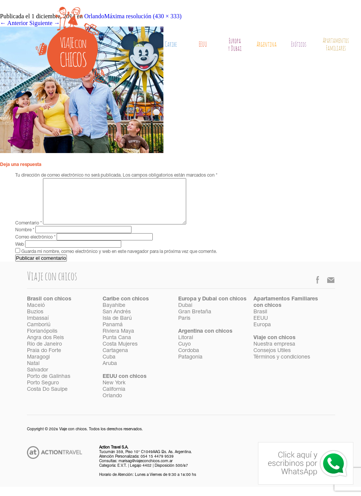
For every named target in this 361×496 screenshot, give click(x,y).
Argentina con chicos (205, 340)
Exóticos (298, 44)
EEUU (203, 44)
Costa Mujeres (120, 353)
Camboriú (39, 334)
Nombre (24, 239)
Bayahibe (114, 315)
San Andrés (117, 321)
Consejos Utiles (272, 360)
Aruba (110, 373)
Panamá (113, 334)
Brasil (138, 44)
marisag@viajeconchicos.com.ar (146, 470)
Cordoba (188, 360)
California (114, 398)
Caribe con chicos (126, 308)
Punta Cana (117, 347)
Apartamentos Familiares (336, 45)
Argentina (266, 44)
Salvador (37, 379)
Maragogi (38, 366)
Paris (184, 327)
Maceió (36, 315)
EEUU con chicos (125, 386)
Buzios (35, 321)
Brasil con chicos (49, 308)
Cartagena (115, 360)
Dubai (185, 315)
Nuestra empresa (274, 353)
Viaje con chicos (274, 347)
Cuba (109, 366)
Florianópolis (42, 340)
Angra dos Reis (45, 347)
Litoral (185, 347)
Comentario (28, 232)
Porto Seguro (43, 392)
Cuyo (184, 353)
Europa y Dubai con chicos (212, 308)
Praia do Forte (44, 360)
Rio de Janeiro (44, 353)
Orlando (112, 405)
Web (19, 253)
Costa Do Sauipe (47, 398)
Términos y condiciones (281, 366)
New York (114, 392)
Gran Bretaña (194, 321)
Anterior (14, 23)
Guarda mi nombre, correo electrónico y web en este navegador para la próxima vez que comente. (119, 261)
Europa (262, 334)
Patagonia (190, 366)
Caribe (171, 44)
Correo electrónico (35, 246)
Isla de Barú (117, 327)
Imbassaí (38, 327)
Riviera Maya (118, 340)
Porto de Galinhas (48, 386)
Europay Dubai (235, 45)
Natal (33, 373)
